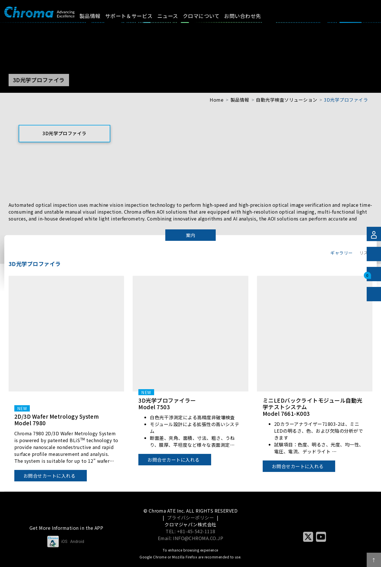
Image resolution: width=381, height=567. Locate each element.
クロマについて (207, 15)
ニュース (174, 15)
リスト (365, 252)
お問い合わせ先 (249, 15)
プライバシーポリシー (190, 517)
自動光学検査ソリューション (286, 99)
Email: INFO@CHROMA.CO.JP (190, 538)
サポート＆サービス (135, 15)
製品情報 (96, 15)
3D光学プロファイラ (346, 99)
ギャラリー (341, 252)
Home (216, 99)
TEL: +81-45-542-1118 (190, 531)
